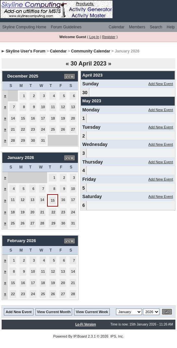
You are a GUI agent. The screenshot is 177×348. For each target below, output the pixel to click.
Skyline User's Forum (25, 51)
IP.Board (80, 336)
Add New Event (160, 84)
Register (108, 37)
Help (171, 27)
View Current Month (54, 312)
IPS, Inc (116, 336)
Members (137, 27)
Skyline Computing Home (24, 27)
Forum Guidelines (66, 27)
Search (156, 27)
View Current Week (92, 312)
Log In (94, 37)
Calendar (117, 27)
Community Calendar (90, 51)
